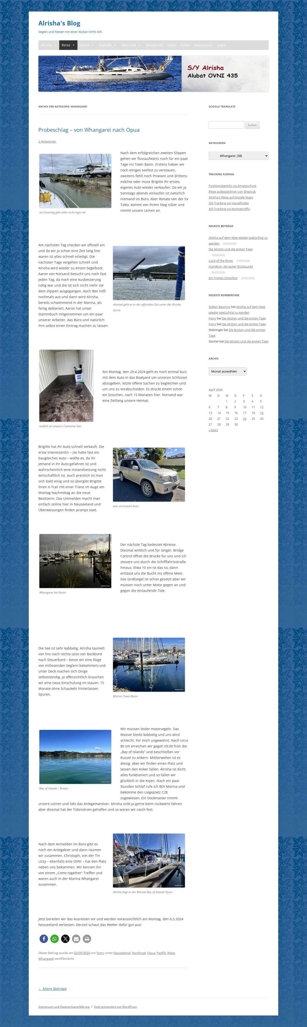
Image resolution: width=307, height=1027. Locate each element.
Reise (68, 45)
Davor (87, 45)
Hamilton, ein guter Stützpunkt (231, 266)
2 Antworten (47, 141)
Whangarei (46, 958)
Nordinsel (139, 953)
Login (221, 45)
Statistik (107, 45)
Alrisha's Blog (59, 23)
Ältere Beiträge (52, 988)
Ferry (100, 953)
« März (213, 430)
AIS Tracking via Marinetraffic (229, 209)
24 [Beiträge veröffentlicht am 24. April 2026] (244, 418)
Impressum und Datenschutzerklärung (64, 1007)
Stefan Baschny (219, 307)
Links (172, 45)
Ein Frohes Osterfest (223, 278)
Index (185, 45)
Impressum (203, 45)
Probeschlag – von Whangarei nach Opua (89, 129)
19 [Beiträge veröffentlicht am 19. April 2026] (261, 413)
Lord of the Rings (221, 260)
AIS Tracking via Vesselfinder (229, 203)
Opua (151, 953)
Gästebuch (154, 45)
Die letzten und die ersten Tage (231, 249)
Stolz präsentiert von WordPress (115, 1007)
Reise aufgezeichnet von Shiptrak (232, 191)
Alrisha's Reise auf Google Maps (231, 197)
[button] (44, 939)
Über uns (131, 45)
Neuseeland (121, 953)
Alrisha (49, 45)
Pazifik (161, 953)
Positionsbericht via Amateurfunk (232, 186)
